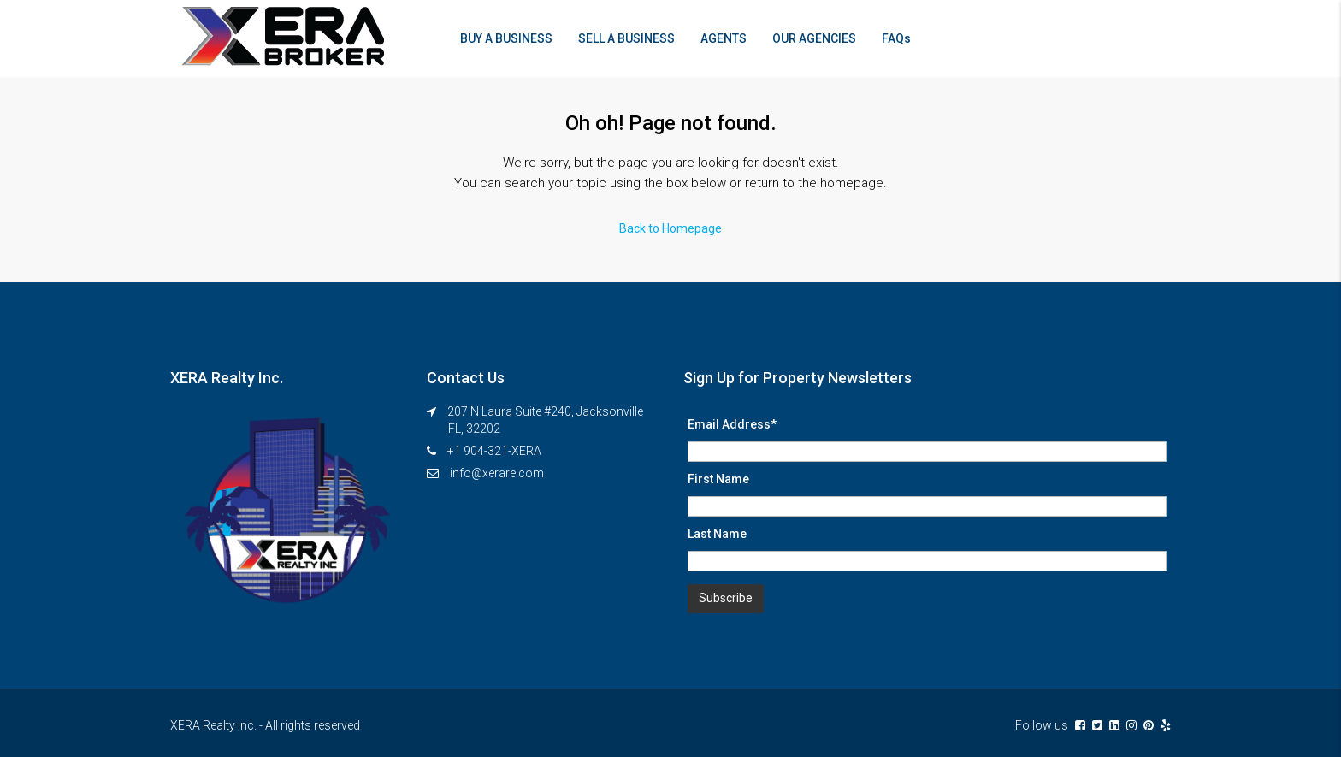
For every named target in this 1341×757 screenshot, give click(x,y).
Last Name (717, 534)
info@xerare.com (497, 473)
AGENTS (723, 38)
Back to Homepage (670, 228)
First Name (718, 479)
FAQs (896, 38)
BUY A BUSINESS (506, 38)
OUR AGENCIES (814, 38)
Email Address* (732, 424)
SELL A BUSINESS (626, 38)
